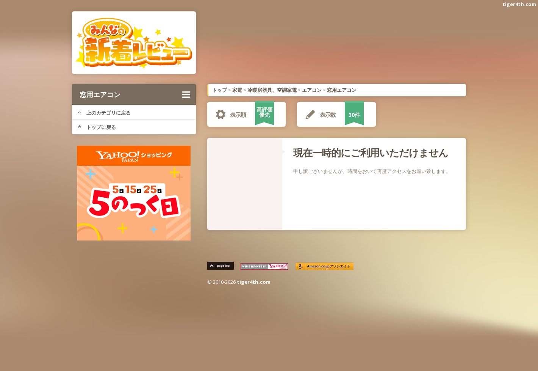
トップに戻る (97, 127)
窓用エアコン (135, 94)
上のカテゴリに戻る (104, 112)
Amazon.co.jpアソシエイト (328, 266)
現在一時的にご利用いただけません (370, 152)
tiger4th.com (519, 4)
